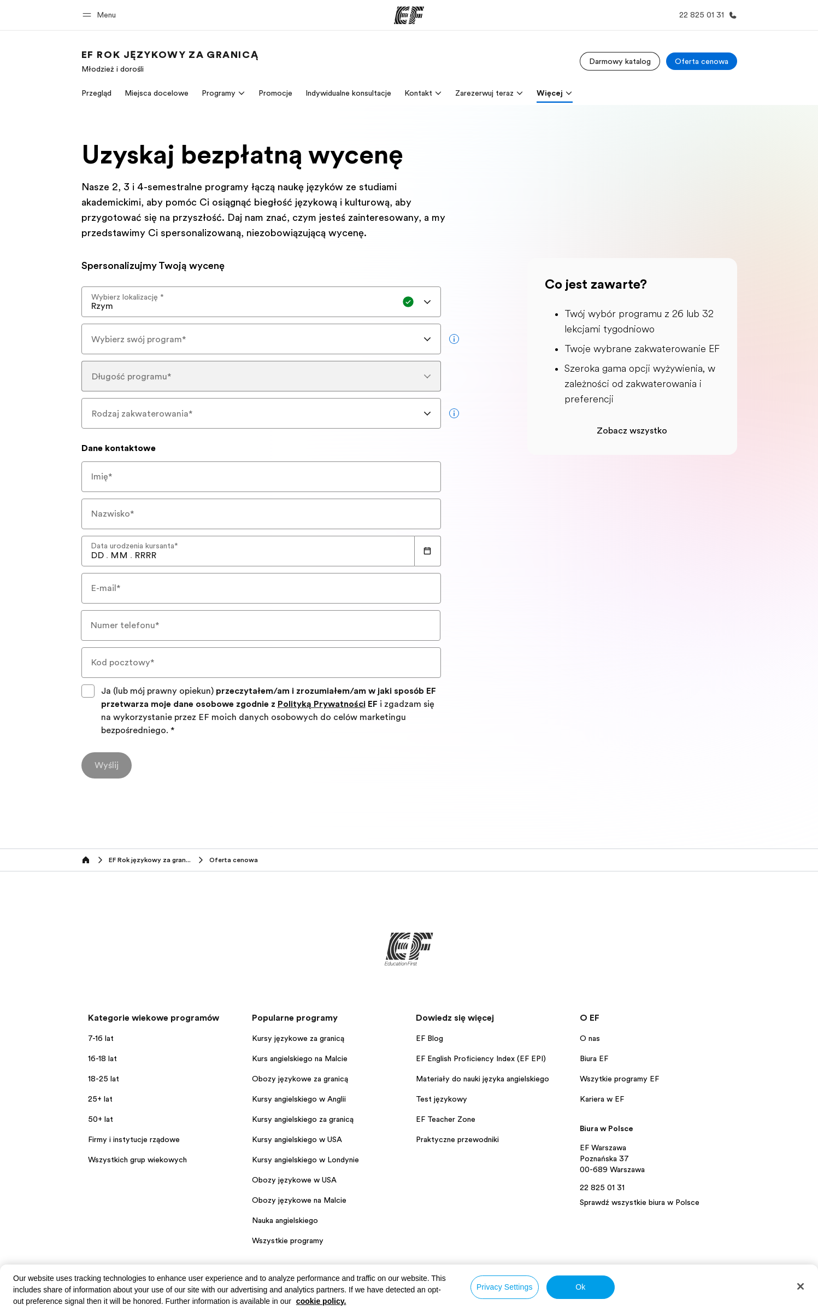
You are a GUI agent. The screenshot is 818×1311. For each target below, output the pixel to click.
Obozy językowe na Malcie (299, 1200)
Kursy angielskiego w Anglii (299, 1099)
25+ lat (100, 1099)
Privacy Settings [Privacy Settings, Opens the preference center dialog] (504, 1287)
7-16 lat (101, 1038)
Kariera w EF (602, 1099)
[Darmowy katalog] (620, 61)
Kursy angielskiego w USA (297, 1139)
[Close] (800, 1286)
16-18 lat (102, 1058)
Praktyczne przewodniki (457, 1139)
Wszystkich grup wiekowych (137, 1159)
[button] (100, 15)
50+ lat (100, 1119)
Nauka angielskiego (285, 1220)
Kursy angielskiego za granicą (303, 1119)
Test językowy (441, 1099)
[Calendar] (428, 551)
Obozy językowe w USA (294, 1179)
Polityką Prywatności (322, 704)
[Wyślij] (106, 765)
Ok (580, 1287)
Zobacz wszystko (632, 431)
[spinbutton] (97, 555)
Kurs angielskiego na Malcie (300, 1058)
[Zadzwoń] (706, 15)
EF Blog (429, 1038)
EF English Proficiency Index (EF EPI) (481, 1058)
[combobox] (261, 301)
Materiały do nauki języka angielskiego (482, 1078)
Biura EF (594, 1058)
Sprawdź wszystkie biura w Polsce (639, 1202)
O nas (590, 1038)
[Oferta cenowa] (701, 61)
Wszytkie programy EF (619, 1078)
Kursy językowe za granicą (298, 1038)
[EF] (409, 15)
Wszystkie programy (287, 1240)
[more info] (454, 339)
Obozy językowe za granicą (300, 1078)
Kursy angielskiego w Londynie (305, 1159)
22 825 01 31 (602, 1187)
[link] (170, 61)
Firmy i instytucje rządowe (134, 1139)
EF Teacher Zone (445, 1119)
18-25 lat (103, 1078)
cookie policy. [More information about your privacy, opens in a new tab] (321, 1301)
